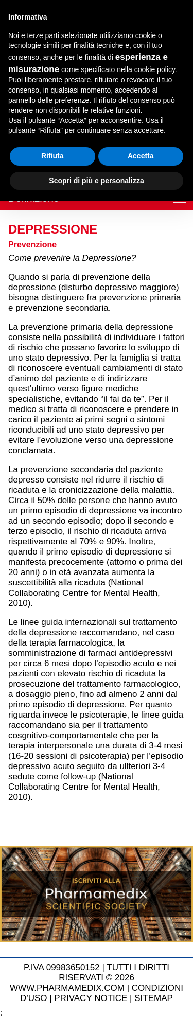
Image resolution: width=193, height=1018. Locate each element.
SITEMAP (153, 998)
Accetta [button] (141, 156)
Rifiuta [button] (52, 156)
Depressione (52, 229)
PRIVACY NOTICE (90, 998)
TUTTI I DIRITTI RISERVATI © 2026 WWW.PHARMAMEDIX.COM (89, 977)
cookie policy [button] (154, 69)
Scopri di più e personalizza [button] (96, 180)
